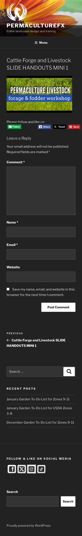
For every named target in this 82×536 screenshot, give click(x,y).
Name (12, 222)
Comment (16, 162)
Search (12, 492)
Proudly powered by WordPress (29, 525)
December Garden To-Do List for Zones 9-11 (40, 422)
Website (13, 267)
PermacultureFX (36, 25)
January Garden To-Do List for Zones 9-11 (38, 399)
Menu (41, 42)
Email (12, 245)
